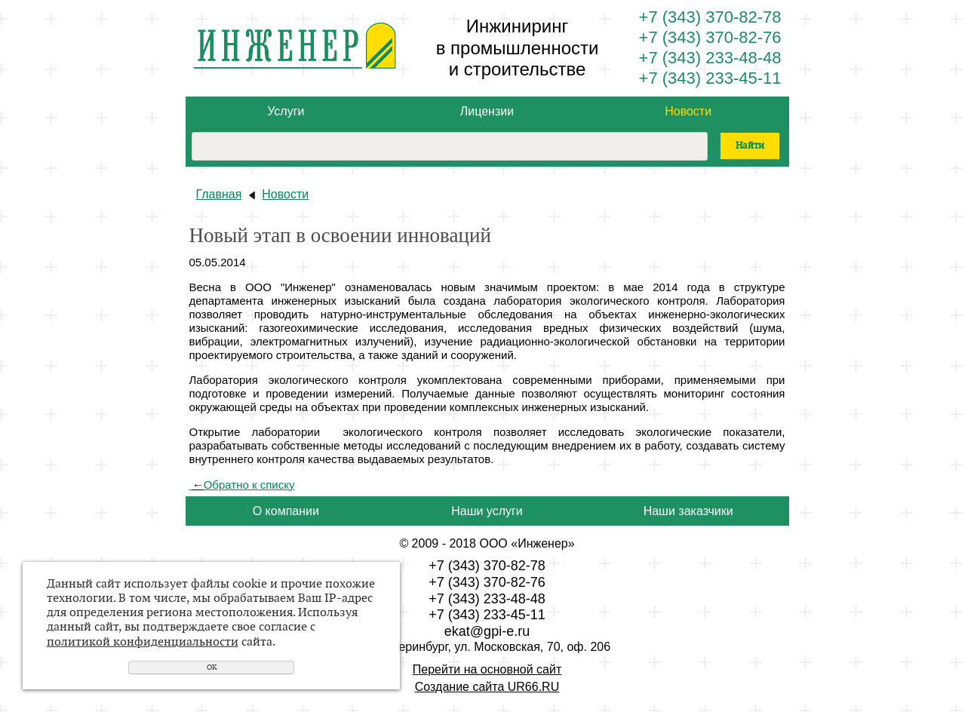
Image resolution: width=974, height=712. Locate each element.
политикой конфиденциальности (142, 642)
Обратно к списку (242, 484)
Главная (219, 194)
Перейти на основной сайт (487, 669)
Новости (688, 111)
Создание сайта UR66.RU (487, 686)
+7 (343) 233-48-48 (710, 57)
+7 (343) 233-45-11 (710, 78)
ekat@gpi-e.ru (487, 631)
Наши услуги (487, 511)
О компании (286, 511)
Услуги (285, 111)
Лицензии (487, 111)
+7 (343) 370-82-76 (710, 37)
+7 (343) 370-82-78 (710, 17)
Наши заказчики (688, 511)
